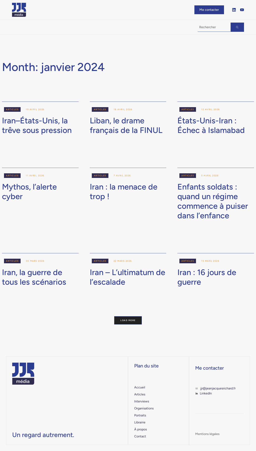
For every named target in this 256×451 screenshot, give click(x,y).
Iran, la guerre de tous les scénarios (34, 277)
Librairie (91, 27)
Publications (57, 27)
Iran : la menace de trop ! (123, 191)
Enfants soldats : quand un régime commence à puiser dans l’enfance (212, 201)
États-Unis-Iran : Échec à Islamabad (211, 125)
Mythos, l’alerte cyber (29, 191)
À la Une (23, 27)
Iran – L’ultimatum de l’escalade (127, 277)
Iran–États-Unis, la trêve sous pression (37, 125)
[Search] (237, 27)
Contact (147, 27)
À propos (119, 27)
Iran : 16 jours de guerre (206, 277)
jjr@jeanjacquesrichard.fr (218, 388)
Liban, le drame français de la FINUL (126, 125)
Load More (128, 320)
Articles (12, 109)
